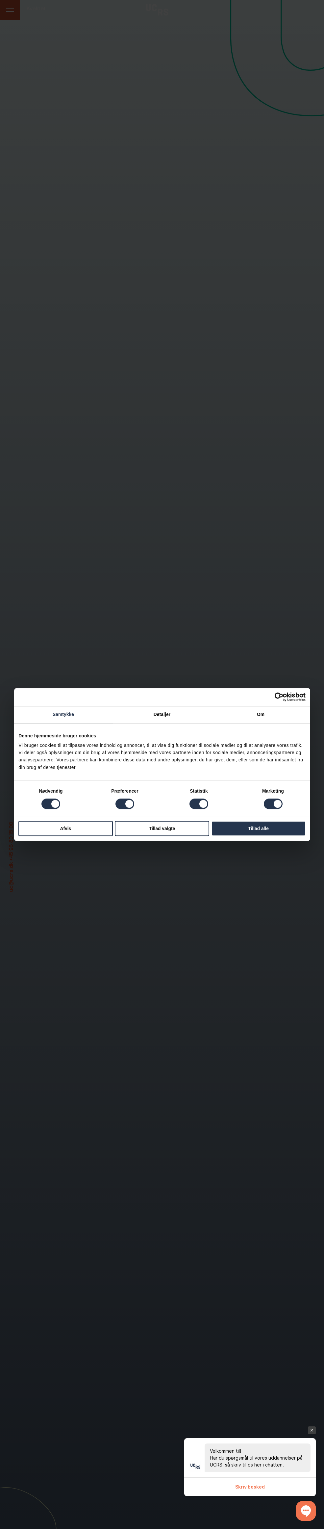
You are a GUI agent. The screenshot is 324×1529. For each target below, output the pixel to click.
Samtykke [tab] (63, 714)
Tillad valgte (162, 828)
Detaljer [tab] (162, 714)
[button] (306, 1511)
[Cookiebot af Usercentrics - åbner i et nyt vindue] (277, 697)
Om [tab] (260, 714)
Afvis (65, 828)
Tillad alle (258, 828)
